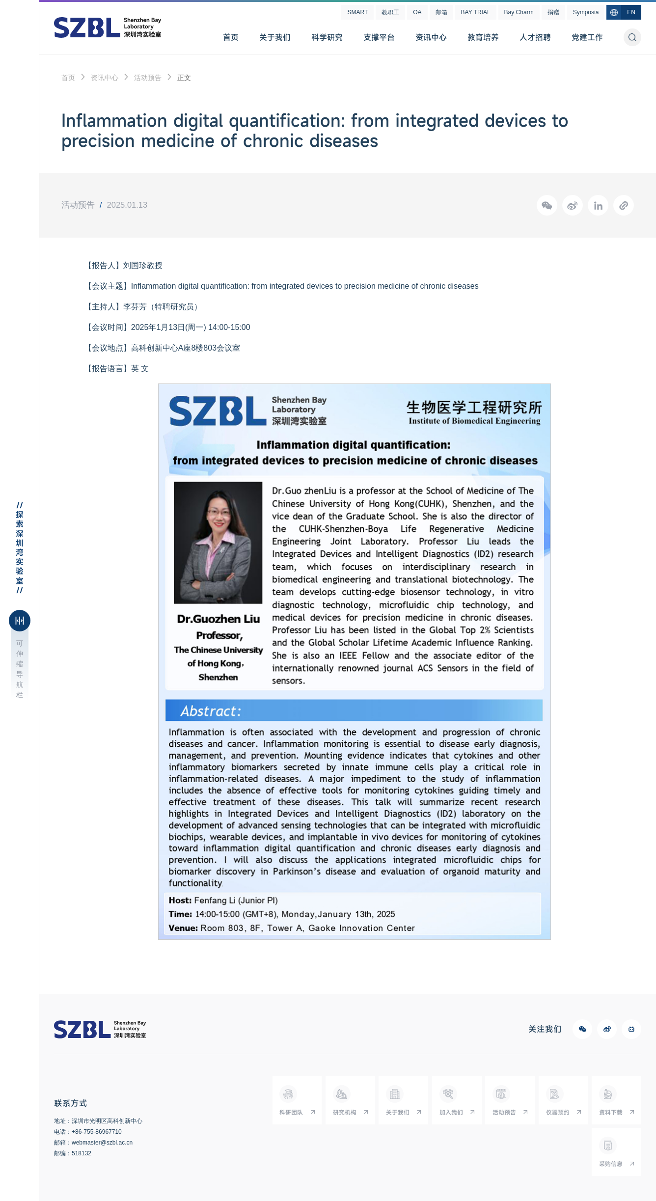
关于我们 (275, 37)
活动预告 (148, 78)
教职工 (390, 12)
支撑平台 (379, 37)
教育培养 (483, 37)
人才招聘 (535, 37)
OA (417, 12)
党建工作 (587, 37)
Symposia (586, 12)
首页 (231, 37)
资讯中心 (431, 37)
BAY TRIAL (476, 12)
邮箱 (441, 12)
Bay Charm (519, 12)
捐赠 (553, 12)
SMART (357, 12)
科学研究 (327, 37)
